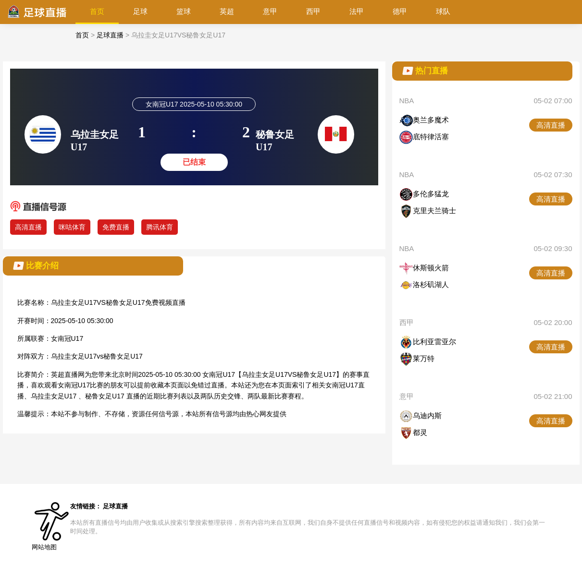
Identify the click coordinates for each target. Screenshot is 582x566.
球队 (443, 11)
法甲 (356, 11)
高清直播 (28, 227)
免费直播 (115, 227)
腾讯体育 (159, 227)
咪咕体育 (72, 227)
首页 (97, 11)
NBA (406, 100)
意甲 (270, 11)
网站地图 (44, 547)
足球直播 (110, 35)
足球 (140, 11)
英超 (227, 11)
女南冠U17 (67, 338)
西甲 (313, 11)
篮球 (183, 11)
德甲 (400, 11)
